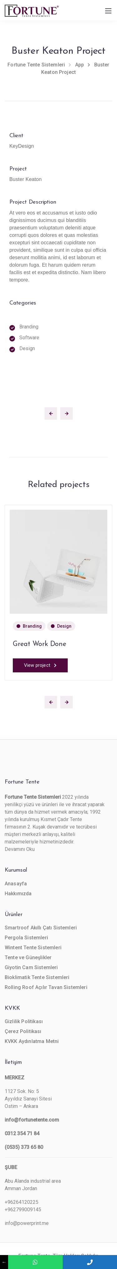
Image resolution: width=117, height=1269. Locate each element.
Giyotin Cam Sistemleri (31, 967)
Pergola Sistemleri (26, 938)
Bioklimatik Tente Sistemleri (37, 977)
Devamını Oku (20, 849)
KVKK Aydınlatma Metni (32, 1041)
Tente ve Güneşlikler (28, 957)
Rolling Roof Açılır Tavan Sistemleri (46, 987)
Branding (32, 626)
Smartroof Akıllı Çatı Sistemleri (41, 928)
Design (64, 626)
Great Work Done (39, 644)
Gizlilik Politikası (24, 1021)
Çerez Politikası (23, 1031)
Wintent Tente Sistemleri (33, 948)
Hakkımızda (18, 893)
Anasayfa (16, 884)
